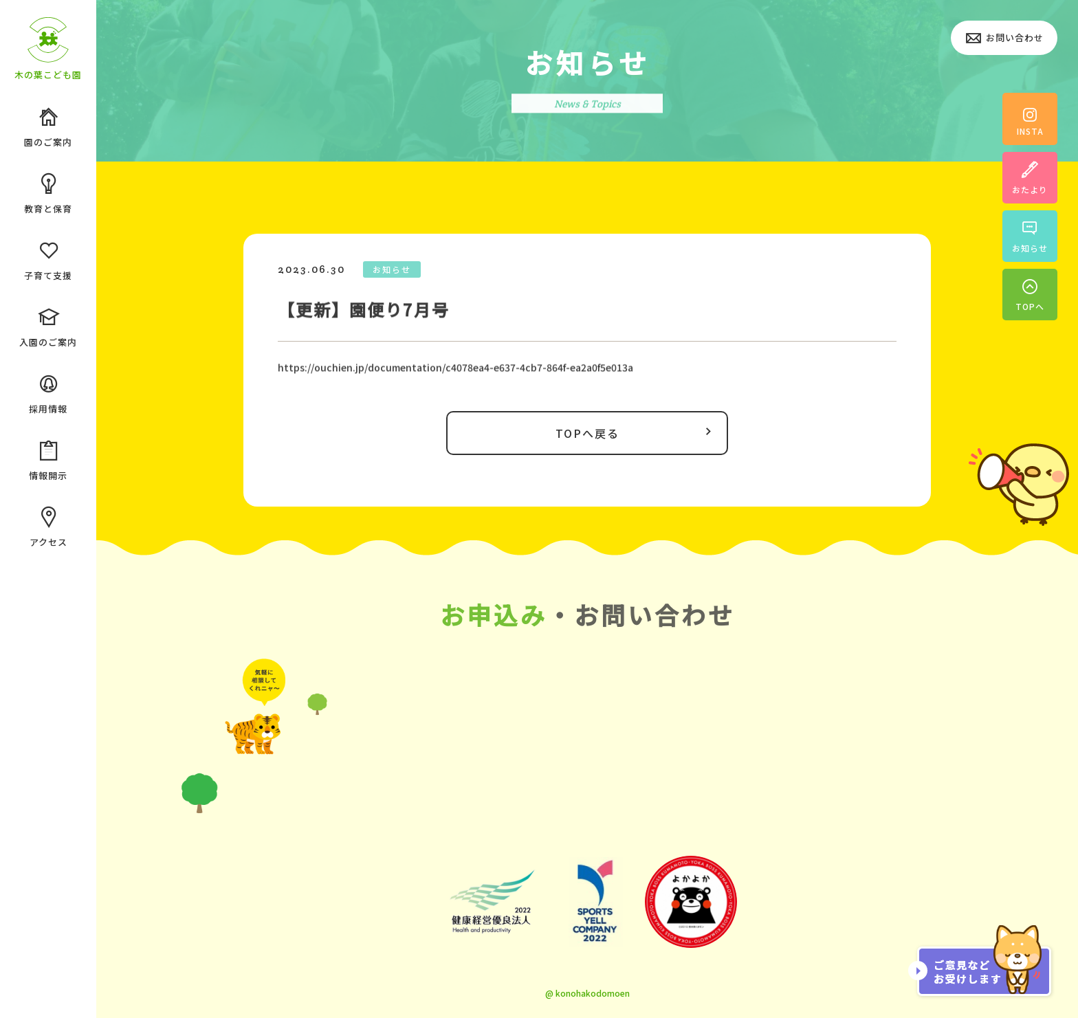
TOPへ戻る (637, 432)
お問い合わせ (1004, 38)
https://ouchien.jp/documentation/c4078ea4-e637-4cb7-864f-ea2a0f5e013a (455, 370)
